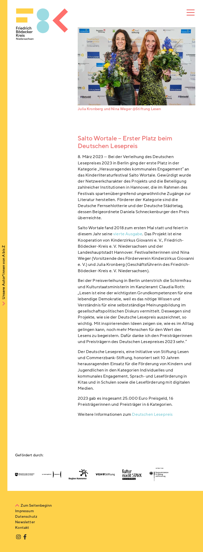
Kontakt (22, 527)
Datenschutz (26, 516)
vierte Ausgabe (127, 234)
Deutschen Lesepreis (152, 414)
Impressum (24, 511)
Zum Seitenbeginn (36, 505)
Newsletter (25, 522)
